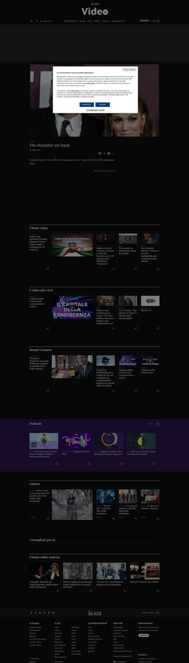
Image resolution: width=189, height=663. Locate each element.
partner (125, 91)
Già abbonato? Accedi (95, 110)
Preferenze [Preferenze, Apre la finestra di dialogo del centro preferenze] (87, 104)
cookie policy (90, 83)
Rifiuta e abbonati (129, 69)
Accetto (103, 104)
